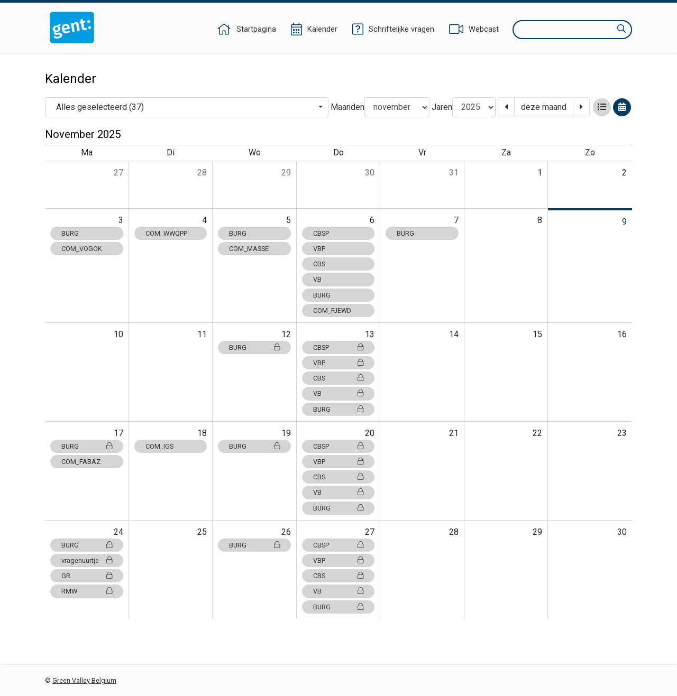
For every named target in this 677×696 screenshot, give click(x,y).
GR (86, 576)
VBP (319, 249)
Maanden (347, 107)
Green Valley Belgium (84, 680)
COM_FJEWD (332, 310)
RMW (86, 591)
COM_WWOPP (166, 233)
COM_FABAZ (80, 462)
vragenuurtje (86, 560)
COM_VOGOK (81, 249)
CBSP (321, 233)
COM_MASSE (249, 249)
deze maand (543, 107)
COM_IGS (159, 446)
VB (317, 279)
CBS (319, 264)
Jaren (442, 107)
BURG (70, 233)
